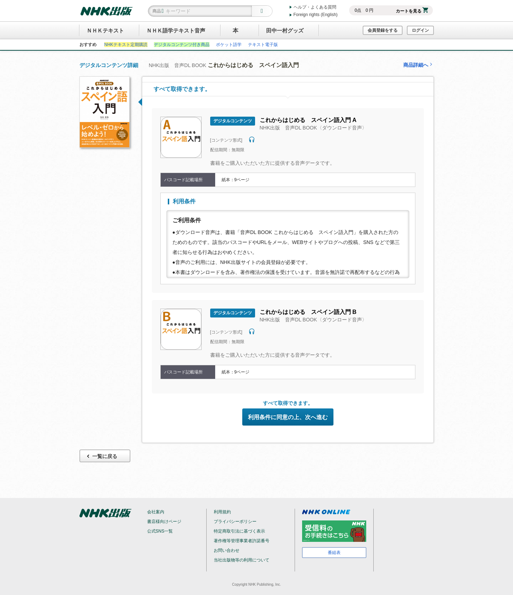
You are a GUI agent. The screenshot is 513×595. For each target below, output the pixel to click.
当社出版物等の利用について (241, 560)
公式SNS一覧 (160, 531)
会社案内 (155, 511)
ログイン (420, 30)
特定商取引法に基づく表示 (239, 531)
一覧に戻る (101, 456)
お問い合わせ (226, 550)
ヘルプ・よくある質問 (315, 7)
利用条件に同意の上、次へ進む (288, 417)
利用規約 (222, 511)
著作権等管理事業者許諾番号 (241, 540)
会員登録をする (383, 30)
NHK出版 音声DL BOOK (224, 65)
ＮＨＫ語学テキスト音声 (175, 30)
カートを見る (412, 11)
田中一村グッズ (285, 30)
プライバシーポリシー (235, 521)
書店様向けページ (164, 521)
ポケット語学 (229, 44)
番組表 (334, 552)
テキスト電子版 (263, 44)
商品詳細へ (418, 65)
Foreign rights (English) (316, 14)
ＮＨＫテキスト (105, 30)
